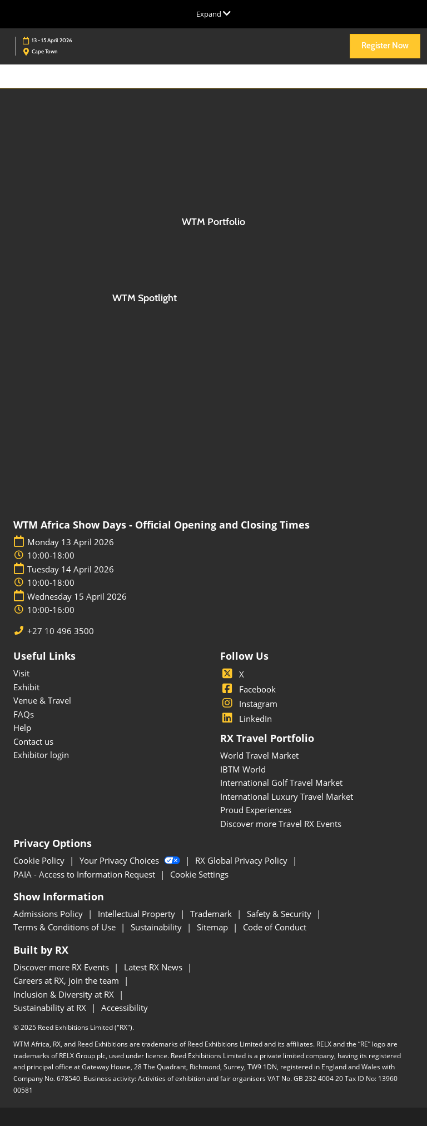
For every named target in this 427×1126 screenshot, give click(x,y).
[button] (385, 46)
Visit (21, 673)
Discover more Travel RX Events (280, 823)
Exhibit (26, 686)
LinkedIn (246, 718)
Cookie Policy (40, 860)
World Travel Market (259, 755)
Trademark (212, 913)
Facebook (248, 689)
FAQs (23, 714)
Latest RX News (154, 967)
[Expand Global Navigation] (213, 14)
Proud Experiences (255, 809)
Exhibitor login (41, 754)
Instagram (248, 703)
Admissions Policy (49, 913)
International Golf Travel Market (281, 782)
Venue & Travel (42, 700)
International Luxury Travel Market (286, 796)
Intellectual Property (137, 913)
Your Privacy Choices (131, 860)
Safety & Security (280, 913)
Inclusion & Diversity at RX (64, 994)
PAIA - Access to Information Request (85, 874)
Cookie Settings (199, 874)
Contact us (33, 741)
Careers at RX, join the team (67, 980)
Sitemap (213, 927)
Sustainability (157, 927)
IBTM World (243, 769)
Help (22, 727)
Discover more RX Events (62, 967)
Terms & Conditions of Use (65, 927)
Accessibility (124, 1007)
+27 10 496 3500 (60, 631)
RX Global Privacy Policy (242, 860)
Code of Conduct (274, 927)
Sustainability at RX (50, 1007)
